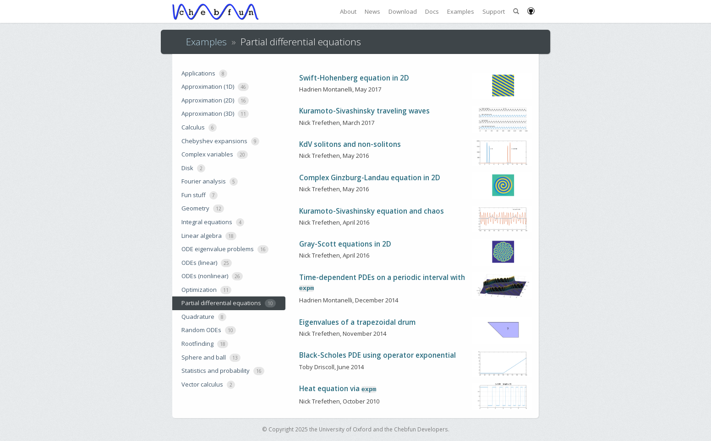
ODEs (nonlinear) (212, 276)
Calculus (199, 127)
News (372, 11)
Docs (432, 11)
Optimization (206, 289)
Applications (204, 73)
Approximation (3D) (215, 113)
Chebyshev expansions (220, 141)
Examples (460, 11)
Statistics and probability (222, 370)
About (348, 11)
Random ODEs (208, 330)
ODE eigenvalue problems (224, 249)
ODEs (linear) (206, 262)
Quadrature (203, 316)
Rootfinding (204, 343)
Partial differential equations (228, 303)
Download (402, 11)
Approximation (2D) (215, 100)
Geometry (202, 208)
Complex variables (214, 154)
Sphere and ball (211, 357)
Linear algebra (208, 235)
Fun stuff (199, 195)
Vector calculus (208, 384)
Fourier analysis (209, 181)
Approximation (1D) (215, 86)
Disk (193, 168)
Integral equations (212, 222)
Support (493, 11)
